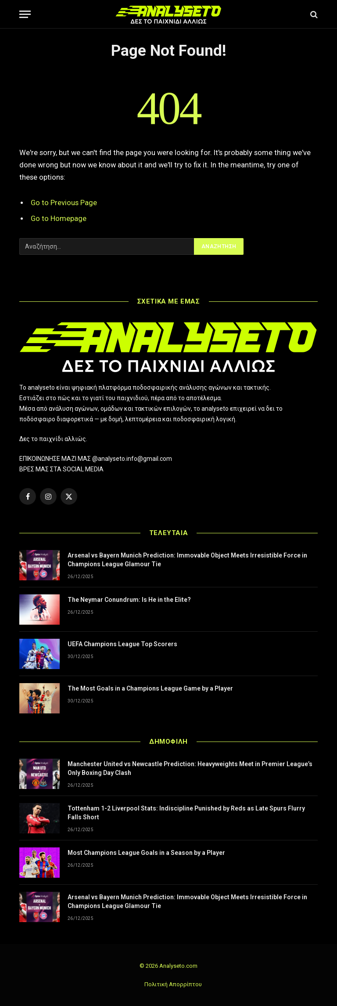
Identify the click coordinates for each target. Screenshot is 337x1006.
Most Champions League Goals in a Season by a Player (146, 852)
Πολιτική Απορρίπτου (173, 984)
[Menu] (25, 14)
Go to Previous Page (64, 203)
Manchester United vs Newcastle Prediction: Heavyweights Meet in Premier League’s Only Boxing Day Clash (190, 768)
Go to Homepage (58, 218)
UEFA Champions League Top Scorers (122, 644)
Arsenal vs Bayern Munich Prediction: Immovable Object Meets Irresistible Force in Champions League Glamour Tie (187, 560)
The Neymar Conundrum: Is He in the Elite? (129, 599)
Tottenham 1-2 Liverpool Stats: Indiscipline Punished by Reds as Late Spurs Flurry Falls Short (186, 813)
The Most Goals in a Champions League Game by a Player (150, 688)
